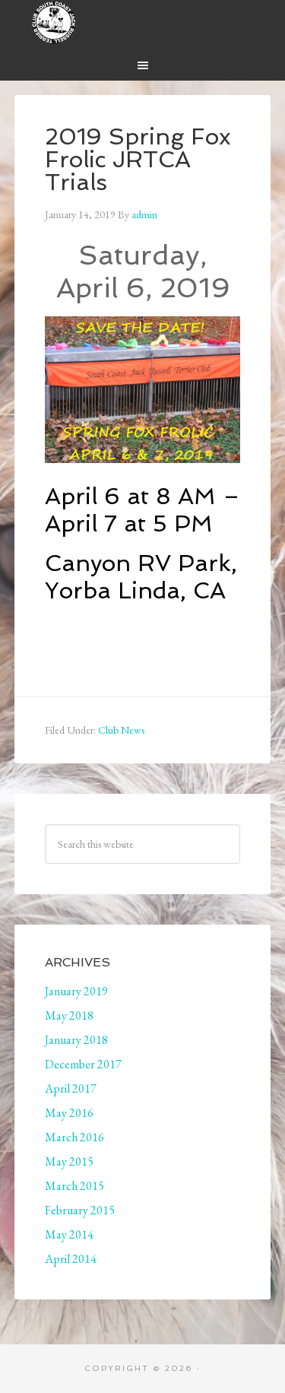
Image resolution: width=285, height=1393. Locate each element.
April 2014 (71, 1259)
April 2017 (71, 1088)
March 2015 (74, 1186)
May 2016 (69, 1113)
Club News (121, 730)
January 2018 (76, 1040)
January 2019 (76, 991)
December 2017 (83, 1064)
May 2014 (69, 1234)
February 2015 (80, 1210)
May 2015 (69, 1161)
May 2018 (69, 1015)
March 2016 (74, 1137)
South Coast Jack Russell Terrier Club (142, 23)
